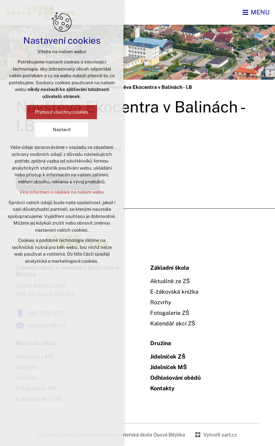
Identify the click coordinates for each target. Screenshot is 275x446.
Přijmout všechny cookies (61, 112)
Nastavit (62, 129)
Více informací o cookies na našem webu (61, 192)
